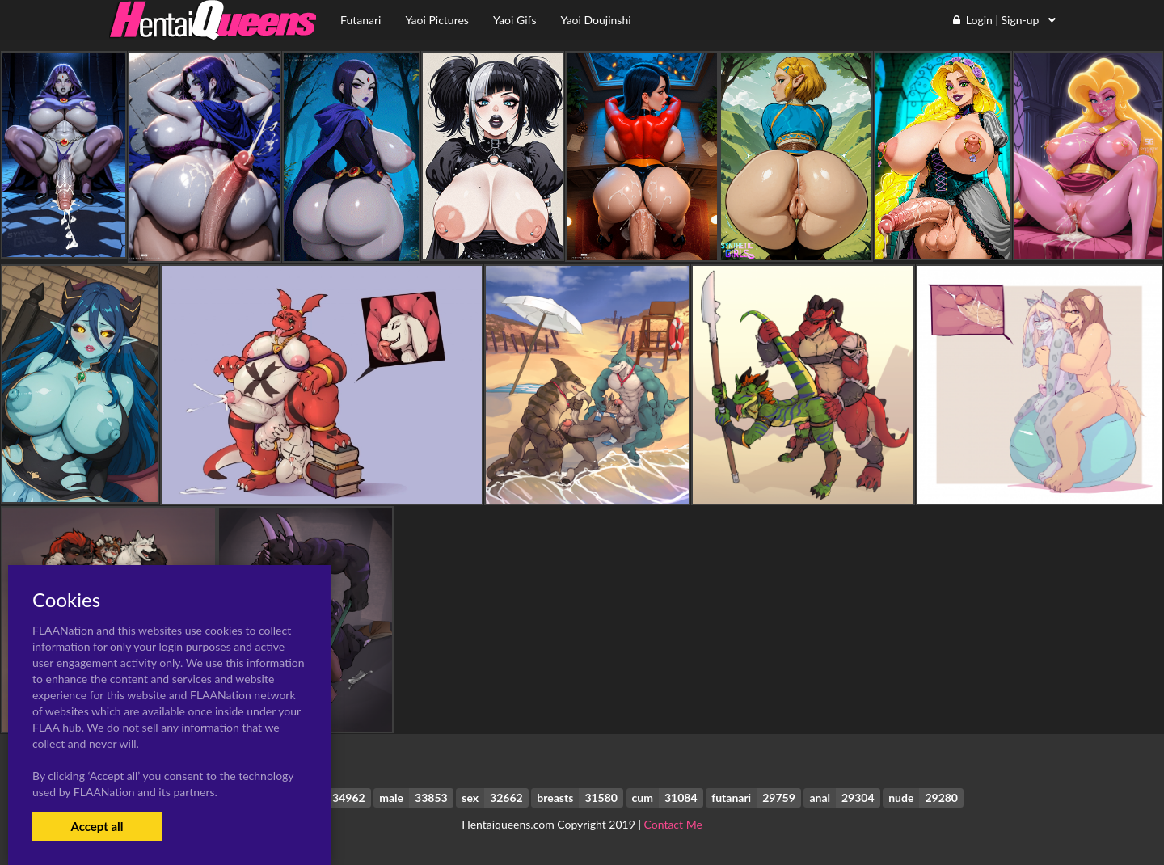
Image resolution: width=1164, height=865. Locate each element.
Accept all (96, 826)
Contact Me (673, 824)
